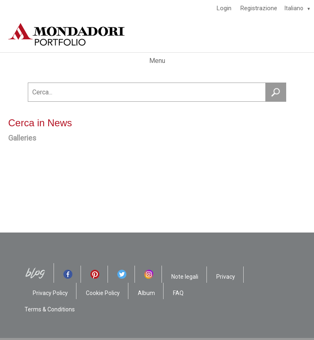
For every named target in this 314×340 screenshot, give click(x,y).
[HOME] (157, 34)
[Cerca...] (157, 92)
